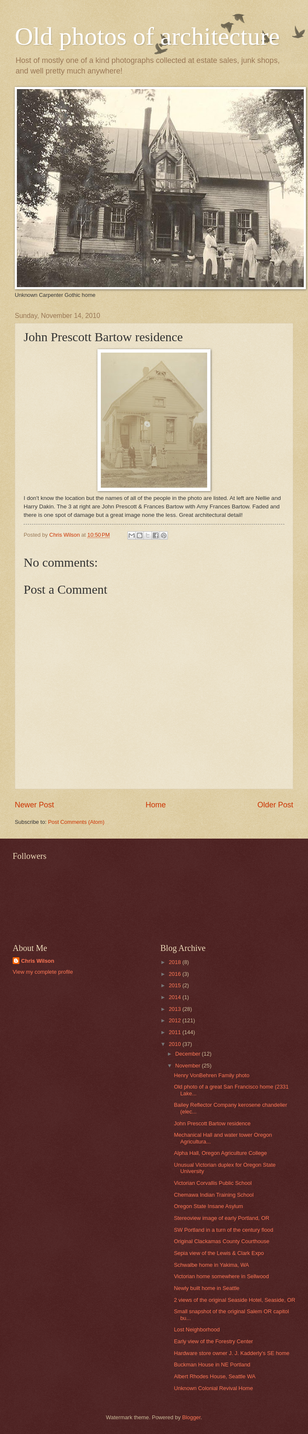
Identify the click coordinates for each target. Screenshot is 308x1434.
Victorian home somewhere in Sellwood (221, 1276)
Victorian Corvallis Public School (212, 1183)
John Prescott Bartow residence (212, 1123)
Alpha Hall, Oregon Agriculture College (220, 1153)
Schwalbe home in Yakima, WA (211, 1265)
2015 (175, 985)
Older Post (275, 805)
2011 (175, 1032)
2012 (175, 1020)
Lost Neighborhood (197, 1329)
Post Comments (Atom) (76, 822)
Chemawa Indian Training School (214, 1195)
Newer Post (34, 805)
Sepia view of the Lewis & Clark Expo (219, 1253)
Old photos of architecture (147, 36)
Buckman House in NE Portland (212, 1364)
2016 (175, 974)
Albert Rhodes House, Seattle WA (214, 1376)
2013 (175, 1009)
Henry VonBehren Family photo (211, 1075)
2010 (175, 1044)
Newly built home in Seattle (206, 1288)
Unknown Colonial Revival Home (213, 1388)
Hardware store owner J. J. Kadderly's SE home (231, 1353)
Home (156, 805)
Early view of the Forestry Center (213, 1341)
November (188, 1065)
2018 (175, 962)
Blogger (191, 1417)
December (188, 1054)
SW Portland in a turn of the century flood (223, 1230)
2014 (175, 997)
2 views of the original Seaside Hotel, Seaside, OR (234, 1300)
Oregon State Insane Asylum (208, 1206)
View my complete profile (43, 972)
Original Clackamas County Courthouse (221, 1241)
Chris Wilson (37, 961)
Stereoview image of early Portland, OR (221, 1218)
